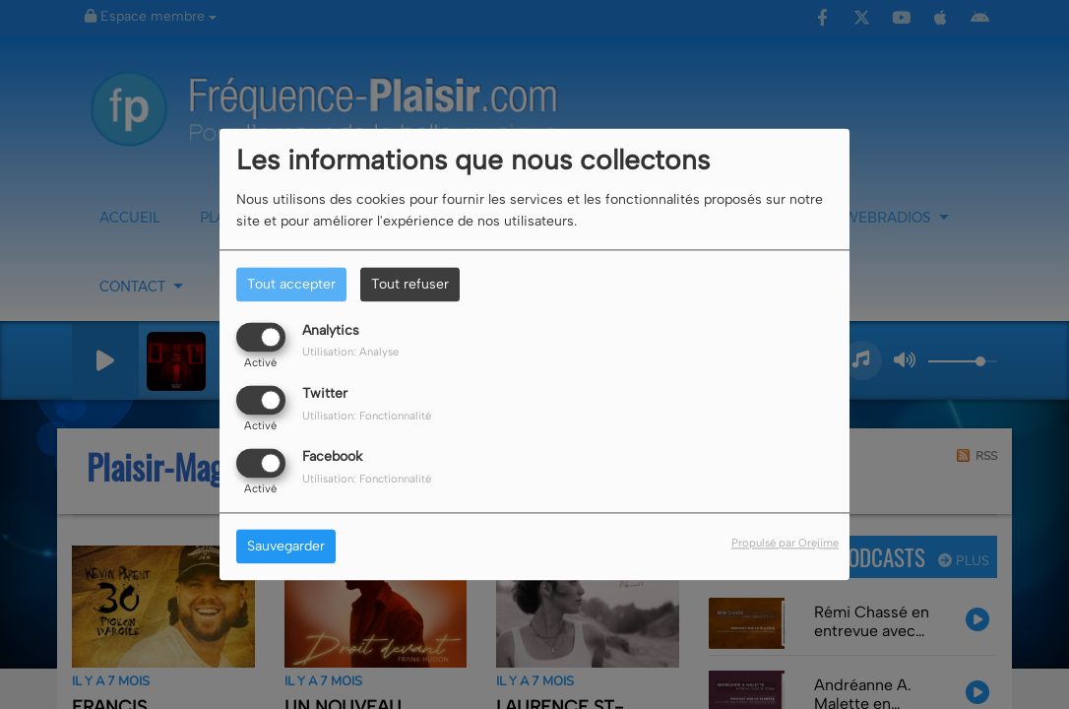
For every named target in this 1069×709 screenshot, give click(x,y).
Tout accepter (291, 284)
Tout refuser (410, 284)
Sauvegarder (286, 547)
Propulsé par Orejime (785, 543)
